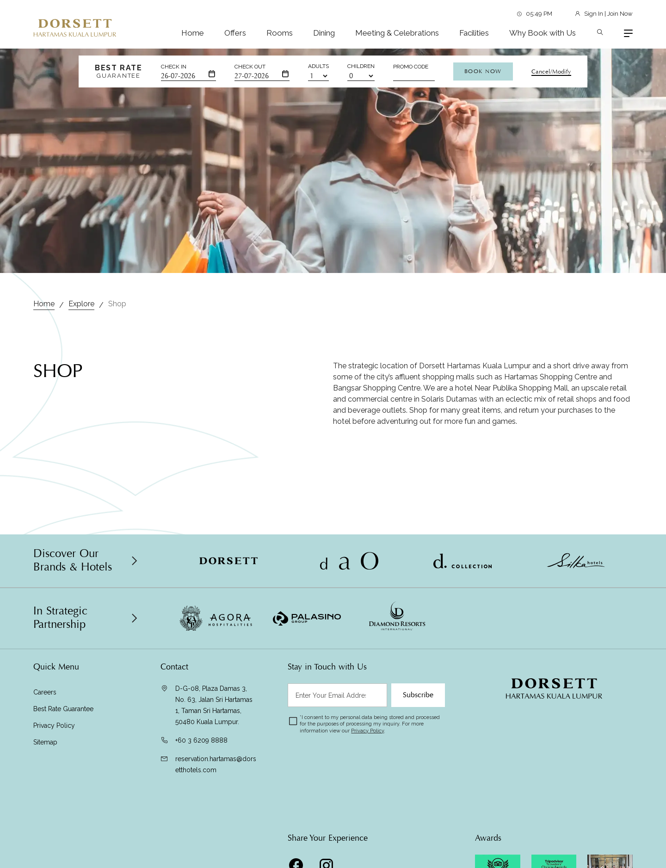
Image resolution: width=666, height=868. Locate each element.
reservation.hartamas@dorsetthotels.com (215, 764)
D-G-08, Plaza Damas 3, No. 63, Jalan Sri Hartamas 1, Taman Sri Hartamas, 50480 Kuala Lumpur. (214, 705)
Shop (117, 303)
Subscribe (418, 695)
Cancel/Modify (551, 71)
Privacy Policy (54, 725)
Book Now (483, 71)
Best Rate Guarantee (63, 709)
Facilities (474, 32)
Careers (44, 692)
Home (192, 32)
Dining (324, 32)
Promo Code (410, 66)
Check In (173, 66)
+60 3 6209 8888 (201, 740)
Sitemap (45, 742)
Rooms (279, 32)
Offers (235, 32)
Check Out (249, 66)
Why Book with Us (542, 32)
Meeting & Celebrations (397, 32)
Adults (318, 66)
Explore (81, 303)
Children (361, 66)
